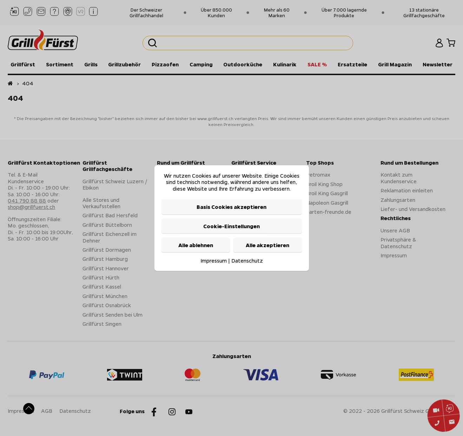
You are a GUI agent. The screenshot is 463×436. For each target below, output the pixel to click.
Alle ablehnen (195, 245)
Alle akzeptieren (267, 245)
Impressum (213, 260)
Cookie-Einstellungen (231, 225)
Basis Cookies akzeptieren (231, 206)
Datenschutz (247, 260)
